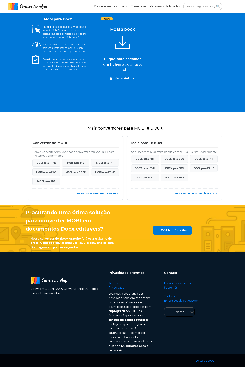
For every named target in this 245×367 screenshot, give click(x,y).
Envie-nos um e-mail (178, 283)
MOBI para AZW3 (46, 172)
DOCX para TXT (204, 159)
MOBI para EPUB (105, 172)
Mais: (230, 6)
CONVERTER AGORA (172, 230)
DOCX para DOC (174, 159)
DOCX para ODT (145, 177)
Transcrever (139, 6)
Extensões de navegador (181, 300)
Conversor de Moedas (165, 6)
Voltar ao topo (204, 360)
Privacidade (116, 287)
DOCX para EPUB (203, 168)
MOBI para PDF (46, 181)
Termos (114, 283)
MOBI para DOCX (76, 172)
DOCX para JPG (174, 168)
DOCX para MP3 (174, 177)
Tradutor (170, 296)
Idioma (179, 312)
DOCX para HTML (145, 168)
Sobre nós (171, 287)
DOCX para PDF (145, 159)
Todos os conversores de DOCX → (196, 193)
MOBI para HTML (46, 163)
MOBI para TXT (105, 163)
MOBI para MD (75, 163)
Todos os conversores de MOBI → (98, 193)
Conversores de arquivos (111, 6)
